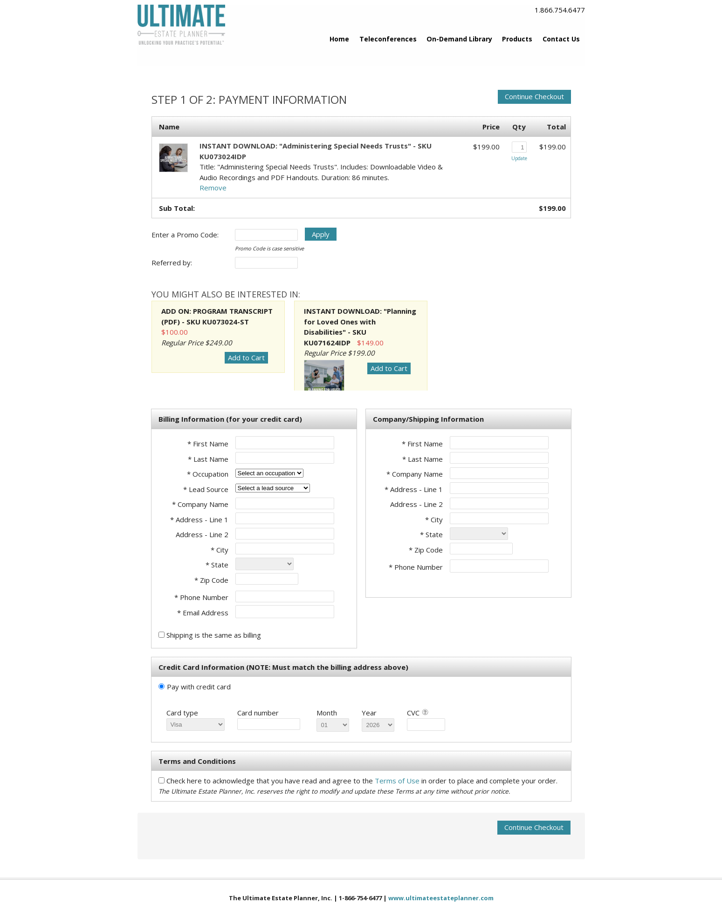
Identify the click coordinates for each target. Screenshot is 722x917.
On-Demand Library (459, 38)
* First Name (207, 443)
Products (517, 38)
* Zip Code (211, 580)
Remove (213, 187)
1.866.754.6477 (560, 9)
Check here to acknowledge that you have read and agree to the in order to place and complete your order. (361, 780)
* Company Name (200, 504)
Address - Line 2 (202, 534)
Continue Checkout (534, 96)
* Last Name (208, 459)
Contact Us (561, 38)
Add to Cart (246, 357)
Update (519, 158)
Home (339, 38)
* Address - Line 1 (199, 519)
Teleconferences (388, 38)
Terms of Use (398, 780)
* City (219, 549)
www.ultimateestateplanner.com (441, 898)
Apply (321, 234)
